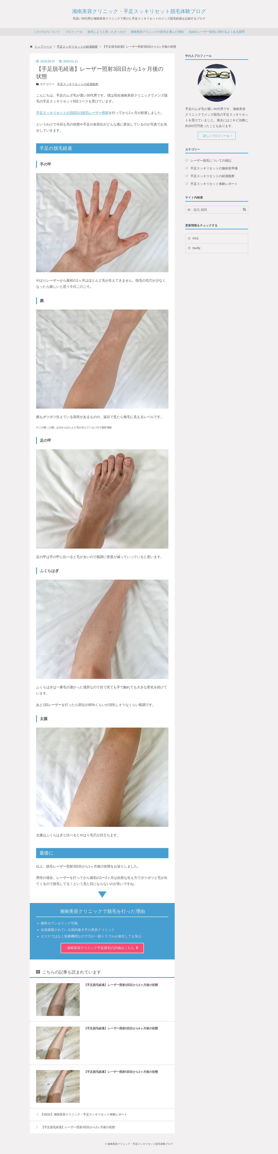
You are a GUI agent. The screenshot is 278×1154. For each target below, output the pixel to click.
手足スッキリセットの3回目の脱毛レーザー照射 (72, 113)
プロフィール (74, 31)
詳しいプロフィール (216, 135)
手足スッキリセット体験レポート (214, 184)
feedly (196, 248)
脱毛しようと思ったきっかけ (107, 31)
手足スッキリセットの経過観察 (77, 84)
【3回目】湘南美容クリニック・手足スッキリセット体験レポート (81, 1114)
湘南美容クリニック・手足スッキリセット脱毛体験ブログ (139, 11)
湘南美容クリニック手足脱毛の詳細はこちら (100, 948)
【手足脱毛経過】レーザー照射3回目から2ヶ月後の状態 (75, 1127)
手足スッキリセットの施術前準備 (214, 168)
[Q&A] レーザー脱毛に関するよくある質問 (216, 31)
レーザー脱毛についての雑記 (210, 160)
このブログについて (46, 31)
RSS (196, 238)
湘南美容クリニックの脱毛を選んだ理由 (157, 31)
